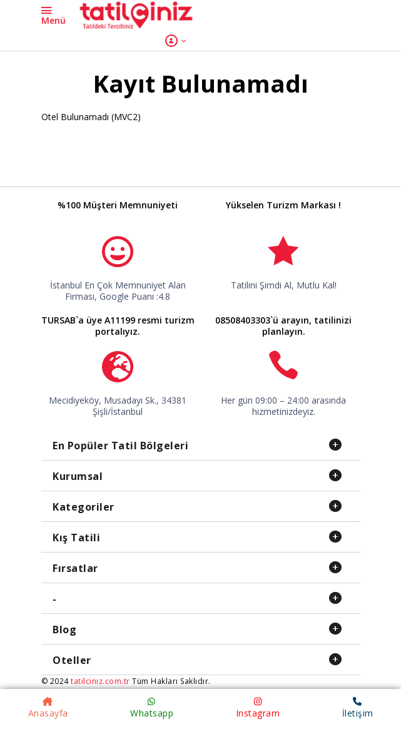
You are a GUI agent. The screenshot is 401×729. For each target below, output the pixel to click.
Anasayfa (48, 708)
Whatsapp (151, 708)
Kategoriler (83, 507)
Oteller (72, 660)
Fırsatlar (75, 568)
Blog (64, 629)
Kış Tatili (76, 537)
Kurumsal (78, 476)
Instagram (258, 708)
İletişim (357, 708)
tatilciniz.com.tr (100, 681)
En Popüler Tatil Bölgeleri (120, 445)
